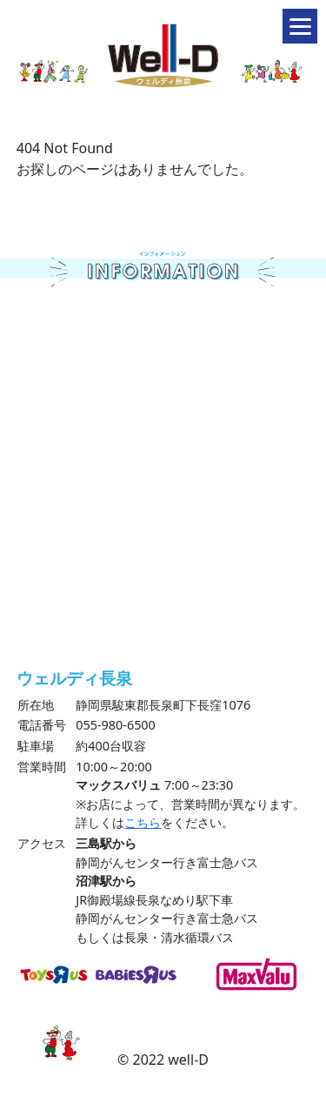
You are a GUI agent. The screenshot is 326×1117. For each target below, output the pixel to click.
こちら (142, 822)
